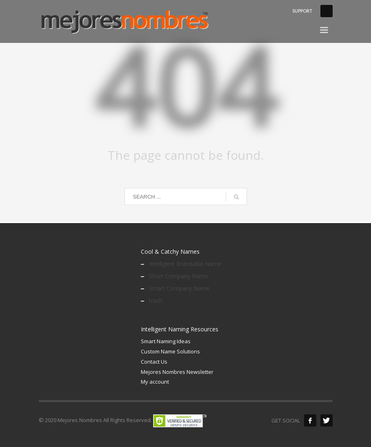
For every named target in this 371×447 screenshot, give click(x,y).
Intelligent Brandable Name (185, 264)
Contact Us (154, 361)
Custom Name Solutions (170, 351)
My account (155, 381)
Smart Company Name (179, 288)
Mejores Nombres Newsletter (177, 371)
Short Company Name (178, 276)
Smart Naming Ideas (166, 341)
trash (155, 300)
